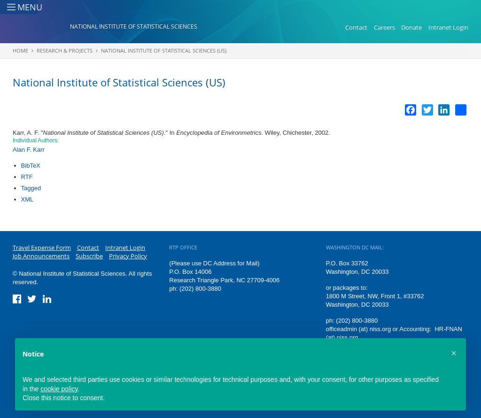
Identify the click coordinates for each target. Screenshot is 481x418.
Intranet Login (448, 27)
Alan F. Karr (29, 149)
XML (27, 199)
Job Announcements (41, 256)
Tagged (31, 188)
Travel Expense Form (42, 247)
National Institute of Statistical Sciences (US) (163, 50)
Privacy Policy (128, 256)
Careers (384, 27)
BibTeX (30, 165)
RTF (27, 176)
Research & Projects (65, 50)
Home (20, 50)
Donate (411, 27)
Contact (356, 27)
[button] (453, 353)
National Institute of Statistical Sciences (133, 27)
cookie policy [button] (59, 389)
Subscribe (89, 256)
